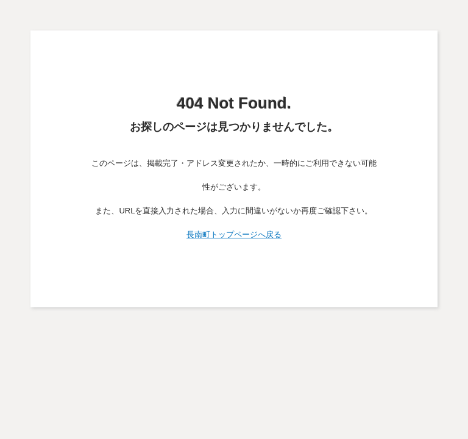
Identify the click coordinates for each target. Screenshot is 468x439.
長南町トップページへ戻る (234, 234)
